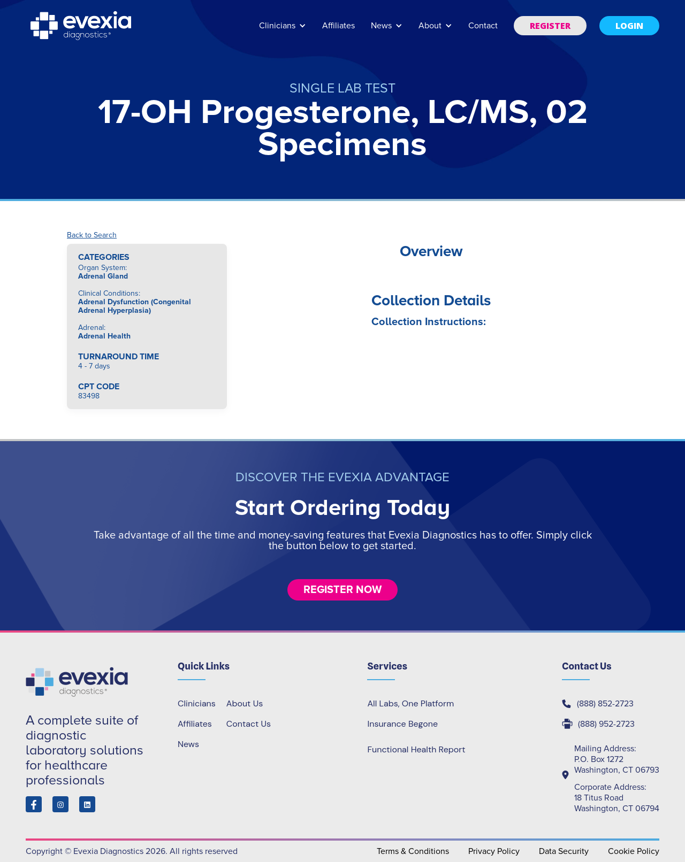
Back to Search (92, 235)
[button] (282, 30)
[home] (82, 26)
